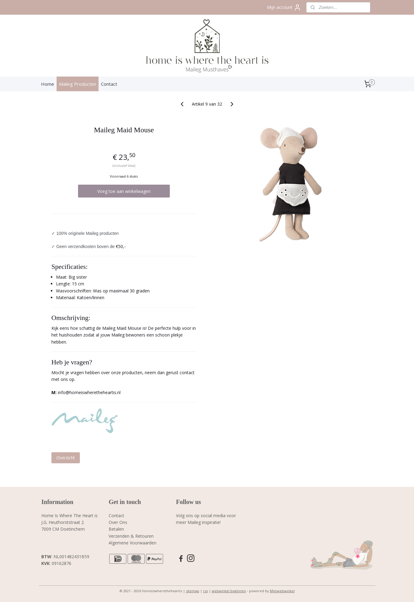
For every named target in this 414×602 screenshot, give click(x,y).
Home (47, 84)
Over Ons (118, 522)
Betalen (116, 529)
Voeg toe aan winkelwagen (124, 191)
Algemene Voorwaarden (132, 543)
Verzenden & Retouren (131, 536)
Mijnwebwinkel (282, 591)
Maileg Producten (77, 84)
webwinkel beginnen (229, 591)
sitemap (192, 591)
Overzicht (65, 458)
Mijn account (284, 7)
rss (205, 591)
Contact (109, 84)
